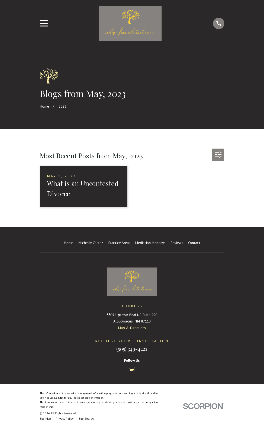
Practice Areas (119, 242)
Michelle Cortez (90, 242)
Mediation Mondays (150, 242)
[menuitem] (45, 419)
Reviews (177, 242)
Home (68, 242)
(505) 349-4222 (131, 348)
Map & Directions (132, 327)
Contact (194, 242)
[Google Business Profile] (132, 369)
